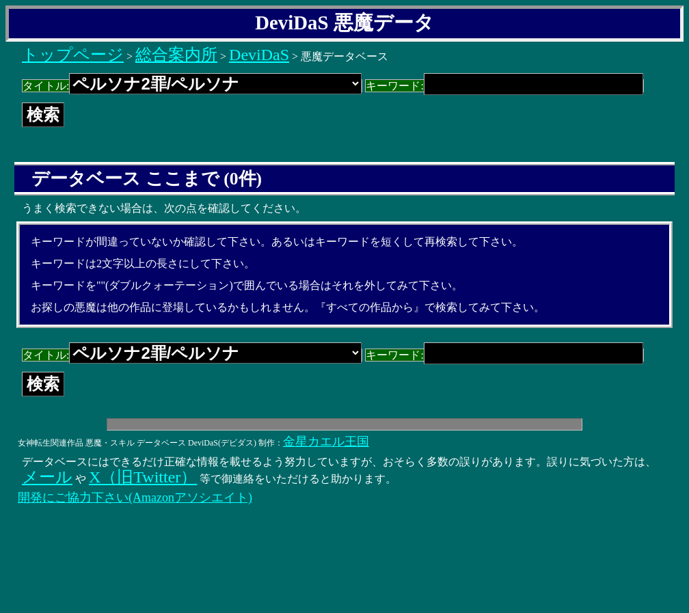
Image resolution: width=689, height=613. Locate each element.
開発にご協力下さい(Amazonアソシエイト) (135, 497)
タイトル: (192, 85)
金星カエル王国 (326, 441)
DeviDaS (259, 55)
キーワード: (504, 85)
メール (47, 477)
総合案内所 (176, 55)
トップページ (73, 55)
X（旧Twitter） (143, 477)
